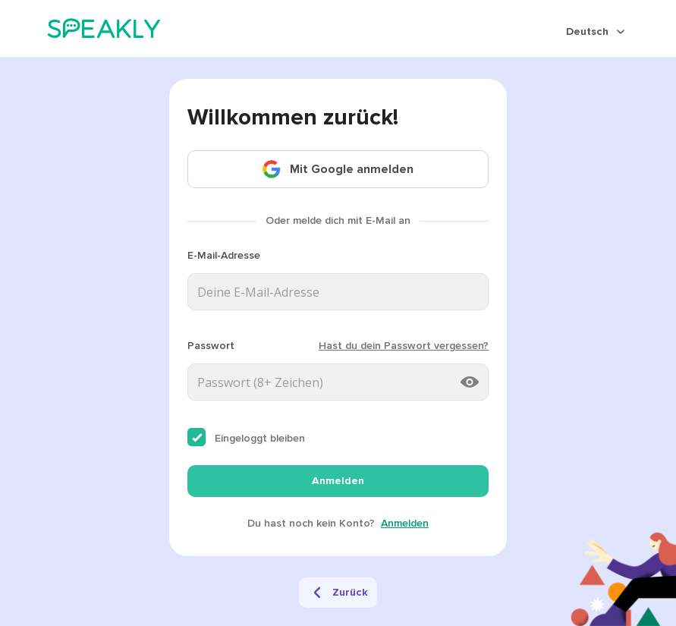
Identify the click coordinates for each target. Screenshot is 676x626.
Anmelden (338, 480)
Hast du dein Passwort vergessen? (404, 345)
